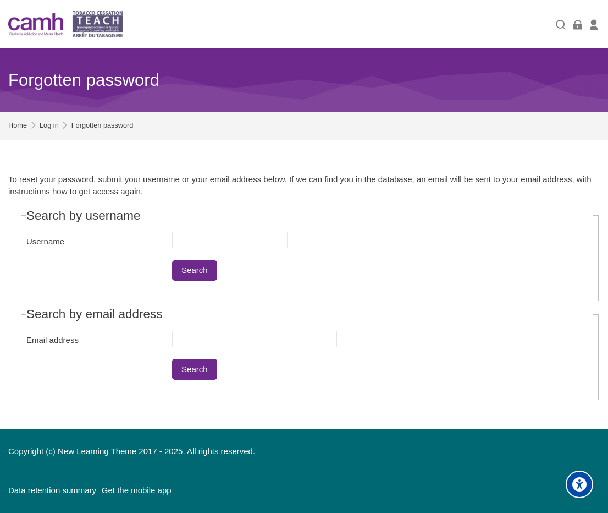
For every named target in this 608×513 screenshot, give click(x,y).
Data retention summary (52, 490)
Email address (52, 340)
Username (45, 241)
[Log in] (577, 24)
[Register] (594, 24)
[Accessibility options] (579, 484)
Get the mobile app (137, 490)
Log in (49, 125)
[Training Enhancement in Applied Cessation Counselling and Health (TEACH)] (65, 24)
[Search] (561, 24)
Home (17, 125)
